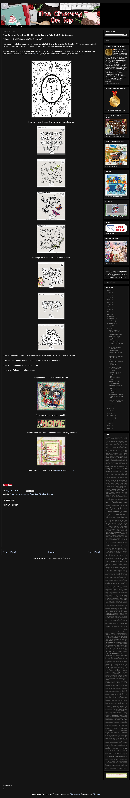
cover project (115, 601)
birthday (115, 583)
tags (123, 744)
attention (121, 577)
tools (121, 753)
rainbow (117, 721)
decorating (114, 605)
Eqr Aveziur (114, 476)
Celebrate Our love (113, 456)
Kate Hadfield (124, 499)
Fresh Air (117, 484)
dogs (116, 617)
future (118, 655)
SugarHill (36, 54)
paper (109, 697)
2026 (108, 290)
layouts (107, 679)
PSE (109, 530)
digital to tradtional (119, 614)
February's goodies (109, 483)
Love (123, 510)
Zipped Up (124, 571)
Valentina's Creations (115, 565)
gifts (106, 658)
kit (114, 676)
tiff (122, 752)
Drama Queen (117, 474)
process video (114, 718)
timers (110, 753)
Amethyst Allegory (118, 446)
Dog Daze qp (124, 473)
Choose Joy (113, 457)
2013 (108, 425)
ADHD (106, 441)
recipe (121, 721)
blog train (124, 583)
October (111, 321)
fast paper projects (120, 624)
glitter (109, 658)
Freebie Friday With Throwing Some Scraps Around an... (116, 343)
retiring (106, 724)
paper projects (118, 700)
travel (123, 756)
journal (110, 673)
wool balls (107, 768)
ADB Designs (124, 440)
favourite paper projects (117, 626)
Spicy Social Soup (112, 548)
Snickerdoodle (121, 546)
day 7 (120, 604)
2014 (108, 423)
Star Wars (110, 549)
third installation (108, 752)
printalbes (121, 715)
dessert (114, 607)
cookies (113, 599)
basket (110, 581)
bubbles (122, 587)
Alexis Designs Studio (115, 444)
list (124, 679)
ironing (106, 673)
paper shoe (124, 700)
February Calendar (109, 480)
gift (117, 657)
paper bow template (122, 697)
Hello (111, 493)
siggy (119, 735)
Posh (126, 536)
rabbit (113, 721)
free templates (116, 651)
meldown (117, 681)
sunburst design (108, 744)
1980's (121, 437)
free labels (114, 640)
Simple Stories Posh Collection (112, 543)
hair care (107, 659)
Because (111, 451)
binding (123, 581)
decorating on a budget (122, 605)
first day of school (123, 627)
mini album (121, 682)
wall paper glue (121, 764)
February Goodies (118, 480)
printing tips (108, 718)
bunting (107, 589)
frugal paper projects (110, 655)
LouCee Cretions (116, 510)
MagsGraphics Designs (111, 516)
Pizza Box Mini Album (115, 536)
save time (125, 724)
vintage (122, 762)
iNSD (106, 670)
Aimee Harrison (123, 441)
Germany (113, 486)
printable (124, 712)
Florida (121, 483)
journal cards (115, 673)
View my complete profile (112, 83)
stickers (107, 742)
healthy (107, 661)
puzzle (117, 719)
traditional (107, 754)
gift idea (120, 657)
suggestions (116, 742)
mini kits (123, 684)
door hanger (120, 617)
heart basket (112, 661)
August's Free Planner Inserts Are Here (115, 331)
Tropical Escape (112, 564)
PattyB (114, 530)
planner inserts (123, 709)
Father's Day (109, 479)
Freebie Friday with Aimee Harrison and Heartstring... (116, 363)
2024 (108, 295)
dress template (111, 619)
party (117, 702)
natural (114, 688)
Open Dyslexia (114, 527)
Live (124, 507)
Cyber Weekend (118, 462)
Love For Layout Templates (116, 510)
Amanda (111, 446)
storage (111, 742)
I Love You (114, 495)
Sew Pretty (124, 541)
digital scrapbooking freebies (113, 611)
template (124, 748)
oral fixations (122, 691)
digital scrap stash (109, 610)
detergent (125, 607)
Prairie (118, 538)
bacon (106, 580)
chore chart (111, 595)
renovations (116, 722)
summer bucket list (123, 742)
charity (125, 592)
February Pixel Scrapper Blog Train (118, 481)
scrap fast (114, 727)
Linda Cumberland (116, 505)
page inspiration (123, 694)
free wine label (123, 651)
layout (116, 678)
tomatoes (117, 753)
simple (122, 735)
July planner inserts (109, 499)
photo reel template (117, 704)
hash (123, 659)
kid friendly (107, 675)
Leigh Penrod (108, 505)
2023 (108, 297)
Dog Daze (118, 471)
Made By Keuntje (121, 513)
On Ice (123, 526)
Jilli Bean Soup (115, 498)
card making (117, 589)
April (110, 410)
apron (118, 577)
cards (110, 590)
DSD (126, 462)
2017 (108, 311)
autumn (107, 579)
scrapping (112, 733)
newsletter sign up (121, 690)
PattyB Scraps (120, 530)
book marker (115, 584)
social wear (119, 738)
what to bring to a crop (112, 767)
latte (110, 678)
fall (125, 623)
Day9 (115, 465)
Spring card (119, 548)
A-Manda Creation (115, 440)
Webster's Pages (117, 568)
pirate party (107, 707)
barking (107, 581)
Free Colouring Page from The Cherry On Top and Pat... (116, 396)
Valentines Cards (109, 567)
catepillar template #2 (118, 590)
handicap (116, 659)
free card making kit (114, 634)
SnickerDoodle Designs (110, 546)
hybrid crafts (121, 667)
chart (106, 593)
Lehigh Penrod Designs (121, 503)
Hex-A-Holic (121, 493)
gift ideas (125, 657)
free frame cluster (115, 639)
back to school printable (121, 579)
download (125, 617)
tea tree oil (114, 747)
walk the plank (113, 764)
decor (123, 604)
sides (116, 735)
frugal (126, 653)
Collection (118, 460)
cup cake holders (119, 602)
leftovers (116, 679)
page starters (115, 695)
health (126, 659)
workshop (119, 768)
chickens (120, 593)
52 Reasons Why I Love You (119, 438)
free (125, 630)
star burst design (123, 739)
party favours (122, 702)
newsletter (114, 690)
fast (114, 624)
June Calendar (117, 499)
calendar (111, 589)
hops (114, 664)
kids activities (110, 676)
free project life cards (120, 646)
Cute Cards (111, 462)
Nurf (126, 524)
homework (107, 664)
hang (120, 659)
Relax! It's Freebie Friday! (115, 334)
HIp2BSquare (118, 490)
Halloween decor (109, 492)
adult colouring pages (118, 573)
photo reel (110, 704)
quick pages (108, 721)
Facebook (70, 470)
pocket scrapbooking (122, 710)
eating (114, 620)
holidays (114, 662)
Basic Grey (112, 450)
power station (113, 712)
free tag (116, 649)
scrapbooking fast (115, 732)
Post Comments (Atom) (58, 558)
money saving (114, 687)
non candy (112, 691)
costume (117, 599)
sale (117, 724)
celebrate (111, 592)
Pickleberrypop (120, 535)
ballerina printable (113, 580)
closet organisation (123, 595)
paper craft (108, 699)
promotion (107, 719)
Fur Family (122, 484)
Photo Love (117, 533)
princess (119, 712)
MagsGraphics (123, 514)
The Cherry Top (117, 555)
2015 (108, 421)
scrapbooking (111, 730)
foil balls (107, 630)
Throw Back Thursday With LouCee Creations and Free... (116, 387)
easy (111, 620)
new (120, 688)
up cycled (112, 761)
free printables (111, 646)
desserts (120, 607)
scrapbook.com (124, 728)
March (111, 413)
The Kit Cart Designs (121, 557)
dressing (117, 619)
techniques (107, 748)
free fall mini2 (108, 639)
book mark (108, 584)
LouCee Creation (116, 508)
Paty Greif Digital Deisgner (114, 532)
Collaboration (113, 460)
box (118, 586)
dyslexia (107, 620)
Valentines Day (118, 567)
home (117, 662)
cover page (108, 601)
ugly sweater (121, 759)
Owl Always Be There (114, 529)
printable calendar (109, 713)
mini (117, 682)
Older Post (94, 552)
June (110, 406)
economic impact (121, 620)
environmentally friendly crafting (112, 623)
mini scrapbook (116, 685)
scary (110, 725)
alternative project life (117, 576)
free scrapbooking (119, 648)
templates (108, 750)
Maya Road (121, 518)
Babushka (125, 448)
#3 (106, 437)
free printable (109, 642)
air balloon (117, 574)
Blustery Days (118, 453)
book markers (123, 584)
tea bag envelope (121, 745)
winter (125, 767)
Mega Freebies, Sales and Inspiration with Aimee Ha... (116, 401)
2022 (108, 299)
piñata (119, 707)
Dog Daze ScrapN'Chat (115, 473)
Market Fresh (113, 518)
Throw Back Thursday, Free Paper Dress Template (115, 368)
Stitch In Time (121, 549)
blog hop (119, 583)
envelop (114, 621)
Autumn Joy (119, 448)
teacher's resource (122, 747)
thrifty (114, 752)
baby (114, 579)
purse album (113, 719)
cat (112, 590)
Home (51, 552)
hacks (123, 658)
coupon (125, 599)
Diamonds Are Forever (115, 466)
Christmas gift (124, 459)
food (113, 630)
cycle (113, 604)
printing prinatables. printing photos (119, 716)
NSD (120, 523)
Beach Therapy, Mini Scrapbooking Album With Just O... (115, 338)
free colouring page (19, 494)
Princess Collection (113, 539)
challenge (115, 592)
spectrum (107, 739)
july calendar (124, 673)
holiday (125, 661)
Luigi (112, 513)
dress (106, 619)
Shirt (118, 542)
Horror (110, 495)
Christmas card (116, 459)
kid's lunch (125, 675)
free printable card (114, 645)
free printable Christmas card (120, 642)
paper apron (114, 697)
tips (113, 753)
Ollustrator (75, 794)
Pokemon (122, 536)
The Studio (116, 558)
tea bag (115, 745)
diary (111, 608)
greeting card (119, 658)
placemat (113, 709)
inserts (113, 672)
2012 (108, 428)
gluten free (113, 658)
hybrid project (112, 669)
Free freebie (112, 484)
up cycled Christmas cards (120, 761)
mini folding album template (115, 684)
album (122, 574)
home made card (123, 662)
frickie (122, 653)
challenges (121, 592)
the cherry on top (121, 750)
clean (116, 595)
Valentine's (124, 565)
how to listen (114, 665)
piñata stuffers (124, 707)
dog (113, 617)
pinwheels (122, 706)
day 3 (117, 604)
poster (107, 712)
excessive (122, 623)
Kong (117, 502)
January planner (115, 496)
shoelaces (112, 735)
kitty (118, 676)
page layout (108, 696)
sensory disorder (118, 733)
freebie (108, 653)
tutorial (125, 758)
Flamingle (117, 483)
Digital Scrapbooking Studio (116, 469)
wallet (117, 765)
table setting (119, 744)
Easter (122, 474)
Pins (126, 535)
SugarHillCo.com (109, 552)
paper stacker (108, 702)
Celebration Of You (122, 456)
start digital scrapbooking (112, 741)
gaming (122, 655)
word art (112, 768)
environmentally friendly (122, 621)
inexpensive (117, 670)
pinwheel (117, 706)
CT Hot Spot (124, 454)
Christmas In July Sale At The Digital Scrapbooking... (115, 348)
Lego (114, 503)
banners (125, 580)
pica (111, 706)
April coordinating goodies (115, 447)
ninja (126, 690)
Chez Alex (107, 457)
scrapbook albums (111, 728)
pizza (116, 707)
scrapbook (125, 727)
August (111, 325)
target (112, 745)
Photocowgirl (124, 533)
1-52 (108, 437)
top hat (125, 753)
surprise (114, 744)
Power (115, 538)
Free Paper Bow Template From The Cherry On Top (116, 358)
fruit (116, 655)
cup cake (113, 602)
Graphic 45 (111, 490)
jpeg (120, 673)
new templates (108, 690)
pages (120, 696)
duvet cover (124, 619)
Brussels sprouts (117, 454)
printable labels (118, 713)
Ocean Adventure (109, 526)
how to (120, 664)
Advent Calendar (115, 441)
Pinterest (58, 470)
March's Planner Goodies (118, 517)
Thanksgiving (108, 554)
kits (116, 676)
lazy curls (112, 679)
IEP (118, 495)
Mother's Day (124, 521)
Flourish (125, 483)
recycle (107, 722)
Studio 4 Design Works (116, 551)
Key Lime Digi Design (111, 501)
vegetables (115, 762)
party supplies (111, 703)
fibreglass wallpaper (114, 627)
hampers (112, 659)
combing (120, 598)
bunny (126, 587)
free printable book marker (112, 643)
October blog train (118, 526)
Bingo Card (111, 453)
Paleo (111, 530)
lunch (126, 679)
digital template (123, 613)
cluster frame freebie (122, 596)
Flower (106, 484)
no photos (107, 691)
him (122, 661)
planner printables (109, 710)
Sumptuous (118, 552)
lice (119, 679)
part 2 (114, 702)
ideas (111, 670)
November (112, 318)
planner (118, 709)
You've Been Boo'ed (115, 571)
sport (111, 739)
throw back (117, 752)
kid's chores (113, 675)
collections (115, 598)
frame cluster (120, 630)
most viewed (120, 687)
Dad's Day (107, 463)
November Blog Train (120, 524)
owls (117, 694)
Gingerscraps (117, 487)
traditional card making (116, 754)
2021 (108, 302)
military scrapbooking (110, 682)
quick (120, 719)
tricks (121, 758)
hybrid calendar (113, 667)
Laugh (110, 503)
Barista (107, 450)
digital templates (110, 614)
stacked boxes (116, 739)
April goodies (124, 447)
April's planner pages (110, 448)
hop (111, 664)
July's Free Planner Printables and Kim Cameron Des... (114, 378)
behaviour (119, 581)
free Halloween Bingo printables (112, 631)
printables (115, 715)
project (119, 718)
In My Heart (122, 495)
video (119, 762)
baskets (114, 581)
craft (119, 601)
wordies (115, 768)
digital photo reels (123, 608)
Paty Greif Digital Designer (42, 494)
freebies (115, 654)
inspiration (119, 672)
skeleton (110, 738)
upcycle (110, 762)
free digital (117, 636)
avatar (111, 579)
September (112, 323)
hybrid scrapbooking (122, 669)
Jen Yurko (121, 496)
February (111, 415)
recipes (125, 721)
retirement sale (123, 722)
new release (124, 688)
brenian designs (115, 587)
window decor (121, 767)
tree (118, 758)
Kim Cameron (121, 500)
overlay (112, 694)
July (110, 328)
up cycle (107, 761)
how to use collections (122, 665)
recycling (111, 722)
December (112, 316)
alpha (126, 574)
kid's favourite (119, 675)
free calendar (113, 633)
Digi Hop (122, 466)
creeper (107, 602)
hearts (117, 661)
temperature (116, 748)
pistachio (113, 707)
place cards (108, 709)
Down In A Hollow (109, 474)
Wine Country (121, 570)
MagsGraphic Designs (112, 514)
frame (116, 630)
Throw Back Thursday (116, 559)
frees (119, 653)
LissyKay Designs (117, 507)
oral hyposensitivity (116, 692)
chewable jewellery (113, 593)
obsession (117, 691)
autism (125, 577)
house (116, 664)
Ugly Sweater (120, 564)
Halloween (124, 490)
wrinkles (123, 768)
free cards (122, 634)
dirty (120, 616)
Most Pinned (118, 521)
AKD (110, 441)
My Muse (108, 523)
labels (121, 676)
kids (106, 676)
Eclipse (109, 476)
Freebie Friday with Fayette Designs (114, 382)
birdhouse (110, 583)
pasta (116, 703)
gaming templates (112, 657)
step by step (123, 741)
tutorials (116, 759)
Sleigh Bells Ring (122, 545)
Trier (122, 562)
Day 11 (112, 465)
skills (114, 738)
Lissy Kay (122, 505)
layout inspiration (123, 678)
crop (110, 602)
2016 (108, 314)
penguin (119, 703)
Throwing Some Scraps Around (116, 560)
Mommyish (112, 521)
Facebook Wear (123, 477)
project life (124, 718)
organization (108, 694)
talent (126, 744)
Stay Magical (115, 549)
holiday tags (108, 662)
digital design (116, 608)
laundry (113, 678)
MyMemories (115, 523)
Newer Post (9, 552)
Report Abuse (110, 282)
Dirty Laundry (124, 470)
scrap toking (119, 727)
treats (115, 758)
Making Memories (123, 515)
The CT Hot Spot (116, 554)
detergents (107, 608)
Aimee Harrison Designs (112, 443)
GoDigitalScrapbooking (116, 489)
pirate (126, 706)
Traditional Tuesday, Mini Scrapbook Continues (115, 373)
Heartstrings (117, 492)
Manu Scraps (108, 517)
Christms (107, 460)
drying (120, 619)
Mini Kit (120, 520)
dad (115, 604)
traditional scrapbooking (115, 756)
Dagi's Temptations (116, 463)
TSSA (126, 552)
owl (115, 694)
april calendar (113, 577)
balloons (121, 580)
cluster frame (113, 596)
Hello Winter (115, 493)
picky (114, 706)
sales (120, 724)
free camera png (121, 633)
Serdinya (119, 541)
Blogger (96, 794)
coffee (111, 598)
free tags (121, 649)
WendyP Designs (113, 570)
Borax (111, 454)
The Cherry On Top (120, 49)
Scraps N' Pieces (122, 539)
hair (126, 658)
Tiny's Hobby (120, 561)
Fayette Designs (118, 478)
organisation (124, 693)
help (120, 661)
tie (121, 752)
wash (120, 765)
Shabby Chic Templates (110, 542)
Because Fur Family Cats (119, 451)
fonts (111, 630)
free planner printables (122, 640)
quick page (124, 719)
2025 (108, 292)
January (111, 418)
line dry (121, 679)
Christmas (119, 457)
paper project (111, 700)
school (122, 725)
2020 (108, 304)
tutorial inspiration (109, 759)
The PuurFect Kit (109, 558)
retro (110, 724)
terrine (113, 750)
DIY (123, 462)
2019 (108, 307)
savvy (106, 725)
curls (110, 604)
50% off (111, 438)
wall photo (113, 765)
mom (110, 687)
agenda (111, 574)
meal (114, 681)
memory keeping (123, 681)
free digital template (122, 637)
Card (106, 456)
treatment (111, 758)
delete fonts (108, 607)
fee (124, 626)
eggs (110, 622)
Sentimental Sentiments (110, 541)
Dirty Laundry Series (110, 471)
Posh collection (109, 538)
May (110, 408)
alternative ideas (109, 576)
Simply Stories (113, 545)
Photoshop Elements (110, 535)
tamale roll (107, 745)
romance (114, 724)
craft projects (124, 601)
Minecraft (114, 520)
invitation (125, 672)
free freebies (122, 639)
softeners (125, 738)
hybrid (107, 667)
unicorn (125, 759)
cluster (107, 596)
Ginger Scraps (119, 486)
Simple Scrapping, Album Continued (115, 391)
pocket (115, 710)
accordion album (109, 573)
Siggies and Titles (123, 542)
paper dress (115, 699)
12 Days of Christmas (114, 437)
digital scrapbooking (120, 610)
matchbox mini (108, 681)
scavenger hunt (116, 725)
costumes (121, 599)
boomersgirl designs (111, 586)
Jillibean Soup (122, 498)
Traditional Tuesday (116, 562)
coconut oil (107, 598)
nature (117, 688)
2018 (108, 309)
